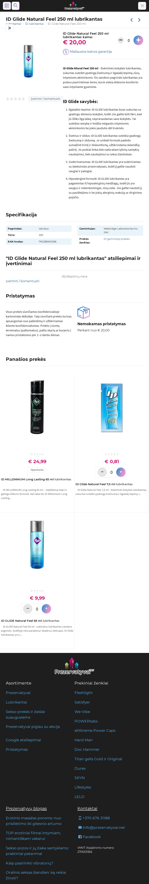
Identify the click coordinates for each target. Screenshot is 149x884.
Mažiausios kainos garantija (87, 52)
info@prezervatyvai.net (101, 827)
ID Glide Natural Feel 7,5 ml (104, 484)
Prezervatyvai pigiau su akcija (33, 726)
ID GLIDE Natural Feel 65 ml (30, 621)
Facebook (89, 836)
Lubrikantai (14, 24)
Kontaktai (87, 808)
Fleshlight (83, 692)
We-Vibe (82, 711)
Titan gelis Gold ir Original (98, 759)
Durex (80, 768)
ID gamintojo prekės (117, 238)
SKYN (79, 777)
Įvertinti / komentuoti (45, 99)
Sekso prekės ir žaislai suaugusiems (25, 714)
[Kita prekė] (139, 20)
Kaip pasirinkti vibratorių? (29, 863)
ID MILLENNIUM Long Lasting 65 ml (36, 479)
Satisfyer (82, 702)
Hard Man (83, 740)
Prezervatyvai (18, 692)
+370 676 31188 (93, 818)
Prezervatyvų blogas (26, 808)
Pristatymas (17, 749)
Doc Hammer (87, 749)
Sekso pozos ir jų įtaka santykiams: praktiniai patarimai (37, 851)
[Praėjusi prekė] (131, 20)
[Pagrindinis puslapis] (74, 6)
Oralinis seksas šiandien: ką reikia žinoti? (36, 875)
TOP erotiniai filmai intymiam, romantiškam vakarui (33, 836)
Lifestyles (82, 787)
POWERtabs (86, 721)
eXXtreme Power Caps (94, 730)
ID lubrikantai (34, 24)
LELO (79, 796)
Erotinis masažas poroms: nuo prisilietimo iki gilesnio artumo (34, 821)
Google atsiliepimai (23, 740)
